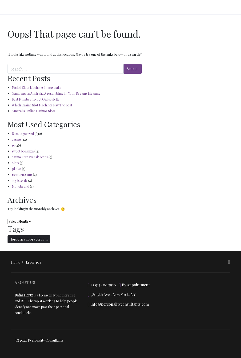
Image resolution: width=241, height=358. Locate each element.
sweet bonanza (23, 151)
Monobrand (20, 186)
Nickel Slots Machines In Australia (36, 87)
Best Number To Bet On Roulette (36, 99)
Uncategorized (23, 133)
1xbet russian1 (22, 174)
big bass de (20, 180)
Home (15, 262)
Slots (15, 163)
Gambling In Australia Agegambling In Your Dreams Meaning (56, 93)
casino (16, 139)
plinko (16, 169)
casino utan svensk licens (30, 157)
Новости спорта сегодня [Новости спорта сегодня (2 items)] (28, 239)
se (13, 145)
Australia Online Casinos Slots (33, 111)
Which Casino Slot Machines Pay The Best (42, 105)
